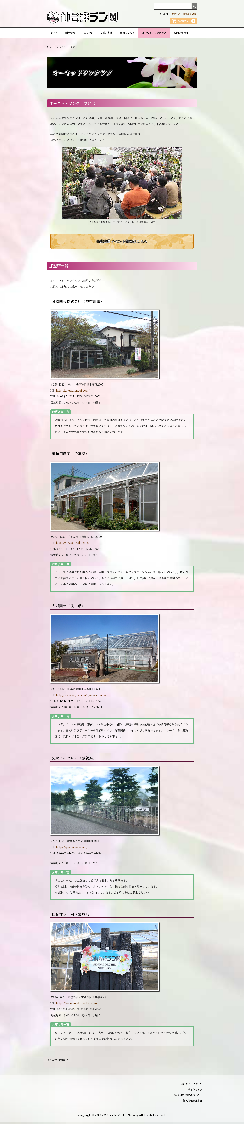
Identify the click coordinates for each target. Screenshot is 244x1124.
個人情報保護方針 (192, 1102)
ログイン (176, 13)
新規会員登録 (189, 13)
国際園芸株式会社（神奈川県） (78, 303)
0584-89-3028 (65, 703)
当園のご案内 (127, 33)
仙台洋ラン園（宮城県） (72, 916)
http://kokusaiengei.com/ (73, 392)
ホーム (54, 33)
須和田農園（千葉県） (70, 455)
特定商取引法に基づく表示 (187, 1097)
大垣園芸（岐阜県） (68, 607)
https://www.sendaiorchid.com (76, 1005)
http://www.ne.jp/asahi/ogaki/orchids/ (81, 697)
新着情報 (70, 33)
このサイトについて (191, 1086)
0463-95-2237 (65, 398)
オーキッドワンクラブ (154, 33)
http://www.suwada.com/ (72, 545)
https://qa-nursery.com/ (71, 849)
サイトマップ (195, 1091)
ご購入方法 (106, 33)
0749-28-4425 (66, 855)
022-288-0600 (66, 1011)
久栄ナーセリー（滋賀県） (74, 760)
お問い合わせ (181, 33)
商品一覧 (87, 33)
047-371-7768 (65, 551)
